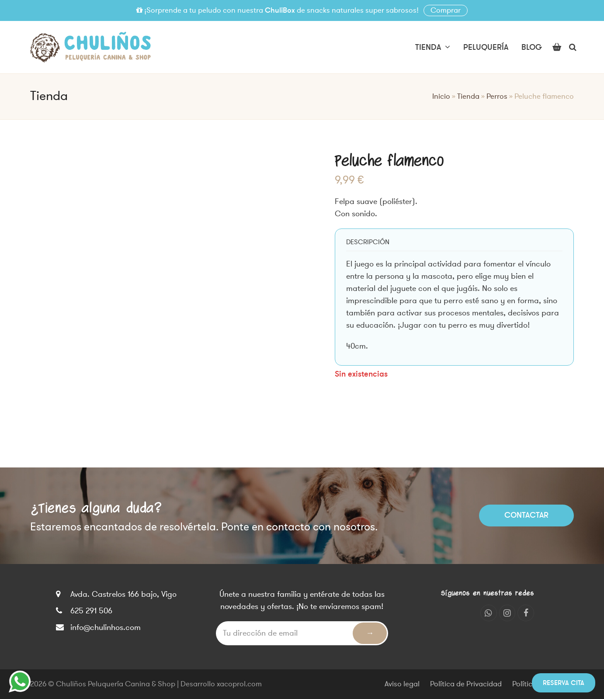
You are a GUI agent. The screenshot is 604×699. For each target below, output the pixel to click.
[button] (556, 47)
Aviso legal (402, 684)
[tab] (367, 242)
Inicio (441, 96)
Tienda (468, 96)
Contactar (526, 515)
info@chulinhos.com (105, 627)
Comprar (445, 10)
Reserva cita (563, 682)
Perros (496, 96)
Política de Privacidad (466, 684)
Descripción (367, 242)
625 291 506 (91, 611)
